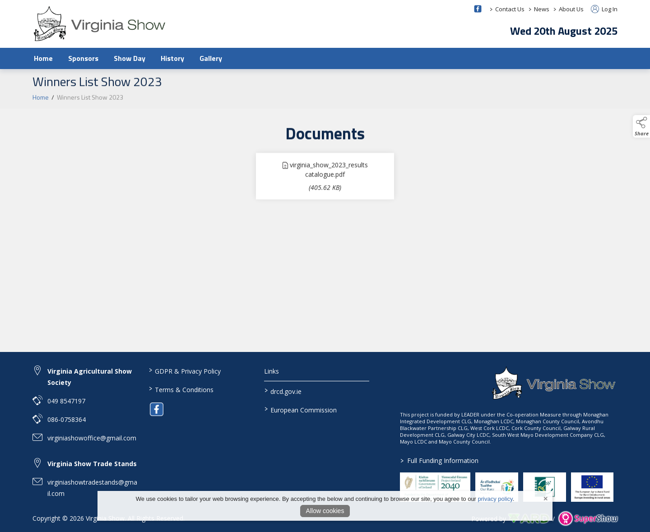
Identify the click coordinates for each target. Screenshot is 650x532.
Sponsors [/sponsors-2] (83, 58)
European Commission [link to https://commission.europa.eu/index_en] (301, 409)
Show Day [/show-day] (129, 58)
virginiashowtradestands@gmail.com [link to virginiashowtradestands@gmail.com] (92, 488)
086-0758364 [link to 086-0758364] (66, 419)
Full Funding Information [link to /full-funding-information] (439, 460)
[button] (641, 126)
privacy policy (495, 498)
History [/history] (172, 58)
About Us (571, 9)
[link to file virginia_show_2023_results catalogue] (325, 178)
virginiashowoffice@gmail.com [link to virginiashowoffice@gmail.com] (91, 438)
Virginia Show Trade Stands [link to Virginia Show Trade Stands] (92, 463)
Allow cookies (325, 510)
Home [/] (43, 58)
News (541, 9)
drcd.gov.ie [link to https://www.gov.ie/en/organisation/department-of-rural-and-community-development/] (283, 391)
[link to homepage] (100, 23)
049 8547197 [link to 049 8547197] (66, 401)
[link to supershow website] (588, 518)
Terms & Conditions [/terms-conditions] (181, 389)
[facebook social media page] (478, 9)
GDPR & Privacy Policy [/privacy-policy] (184, 370)
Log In (604, 9)
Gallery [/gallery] (211, 58)
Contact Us (510, 9)
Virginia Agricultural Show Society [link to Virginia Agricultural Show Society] (89, 377)
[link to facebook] (156, 409)
